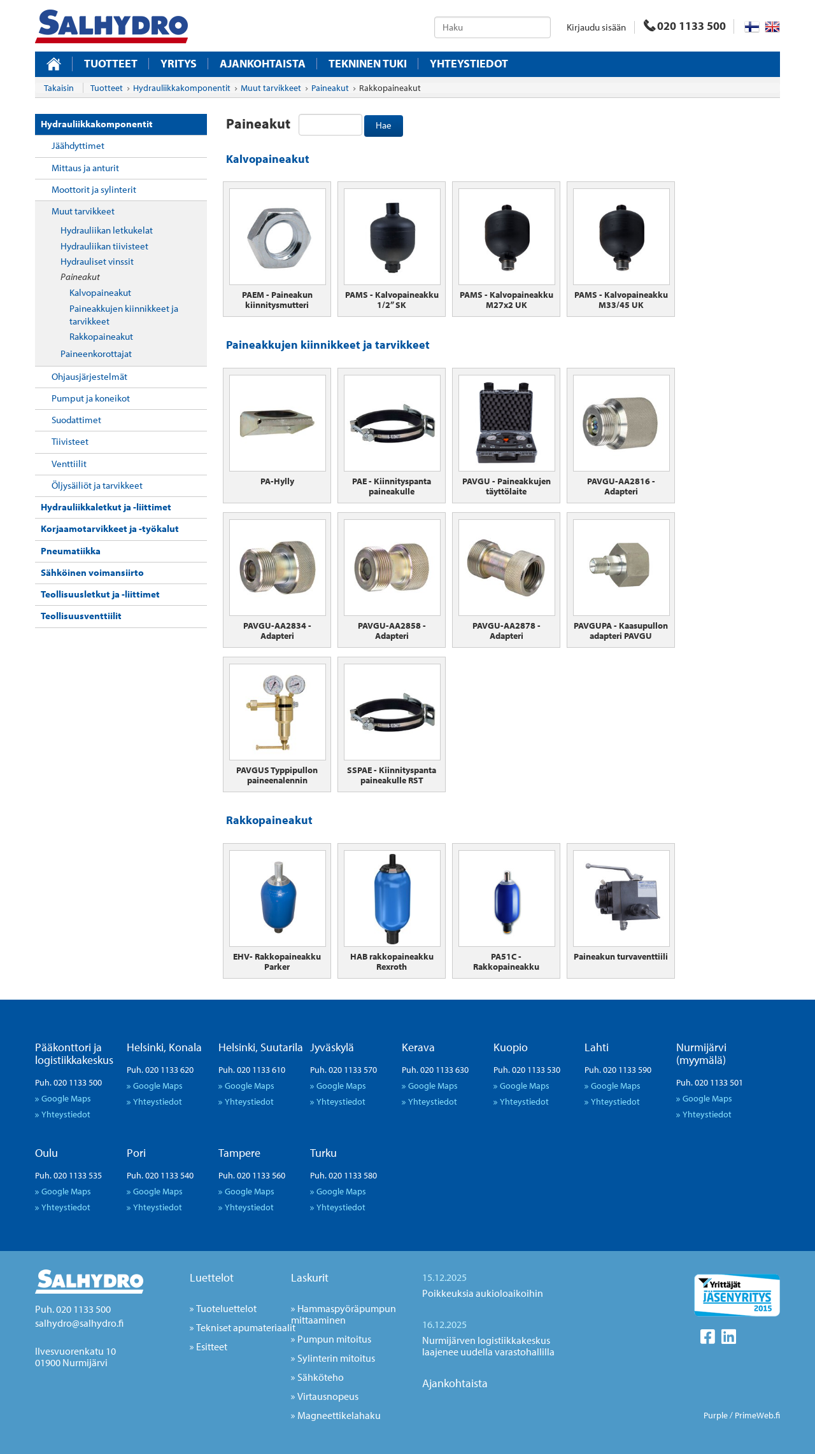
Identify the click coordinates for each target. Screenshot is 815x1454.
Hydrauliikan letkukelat (106, 230)
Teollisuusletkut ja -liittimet (100, 594)
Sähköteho (320, 1377)
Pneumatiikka (71, 551)
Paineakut (80, 276)
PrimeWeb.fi (757, 1415)
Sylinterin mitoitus (336, 1358)
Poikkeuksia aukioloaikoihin (482, 1293)
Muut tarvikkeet (83, 211)
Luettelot (212, 1277)
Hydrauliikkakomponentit (97, 124)
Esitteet (211, 1346)
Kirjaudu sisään (596, 27)
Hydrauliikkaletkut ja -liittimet (106, 507)
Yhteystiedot (469, 63)
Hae (384, 125)
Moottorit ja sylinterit (94, 189)
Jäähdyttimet (78, 145)
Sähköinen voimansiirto (92, 572)
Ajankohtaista (263, 63)
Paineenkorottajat (96, 353)
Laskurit (310, 1277)
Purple (716, 1415)
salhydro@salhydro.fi (79, 1323)
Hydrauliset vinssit (97, 261)
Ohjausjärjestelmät (89, 376)
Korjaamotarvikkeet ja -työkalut (110, 528)
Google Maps (66, 1098)
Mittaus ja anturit (85, 168)
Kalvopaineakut (100, 292)
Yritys (178, 63)
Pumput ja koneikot (91, 398)
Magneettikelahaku (339, 1415)
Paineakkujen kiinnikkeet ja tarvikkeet (123, 314)
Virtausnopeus (327, 1396)
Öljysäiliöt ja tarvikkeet (97, 485)
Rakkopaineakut (101, 336)
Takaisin (59, 88)
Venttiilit (69, 464)
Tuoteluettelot (226, 1308)
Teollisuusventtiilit (81, 616)
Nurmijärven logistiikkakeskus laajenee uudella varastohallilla (488, 1346)
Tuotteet (111, 63)
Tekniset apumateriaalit (245, 1327)
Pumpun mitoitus (334, 1338)
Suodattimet (76, 420)
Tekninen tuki (368, 63)
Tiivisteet (70, 441)
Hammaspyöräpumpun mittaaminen (343, 1314)
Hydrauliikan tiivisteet (104, 246)
